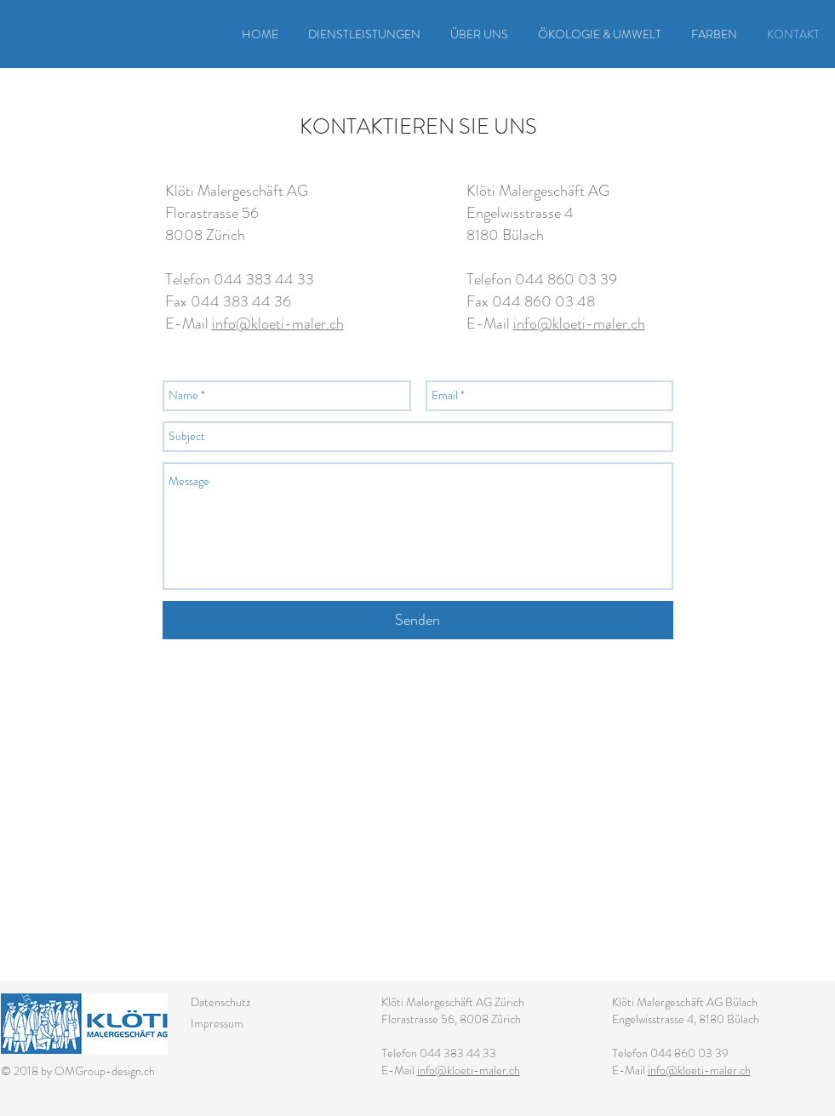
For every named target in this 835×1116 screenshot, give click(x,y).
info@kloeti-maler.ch (278, 323)
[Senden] (418, 620)
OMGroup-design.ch (104, 1070)
